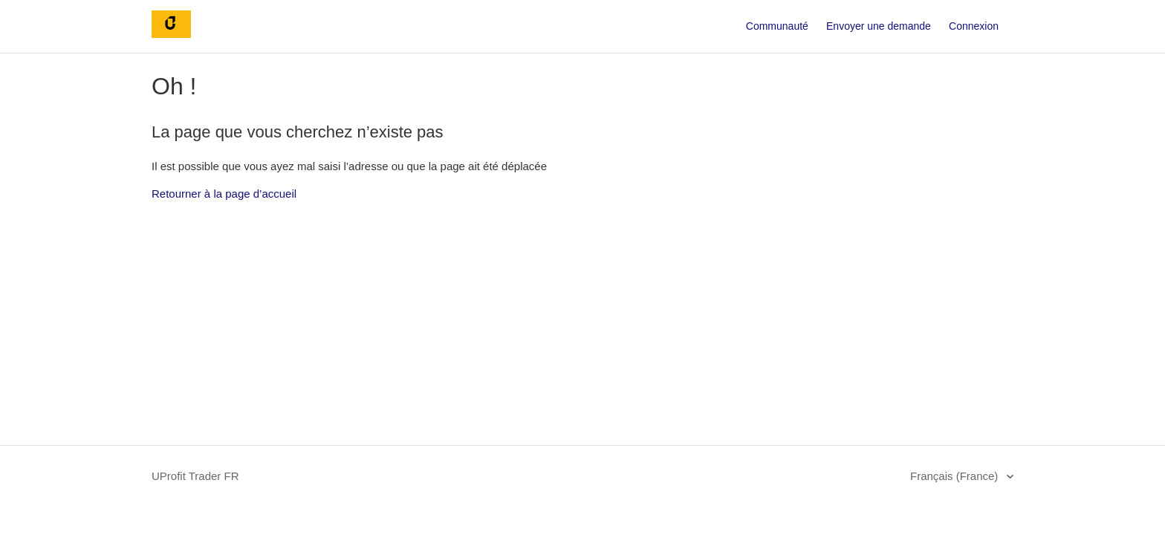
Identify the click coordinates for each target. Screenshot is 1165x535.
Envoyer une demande (878, 26)
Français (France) (956, 476)
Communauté (777, 26)
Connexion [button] (974, 26)
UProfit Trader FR (195, 476)
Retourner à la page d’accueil (224, 193)
